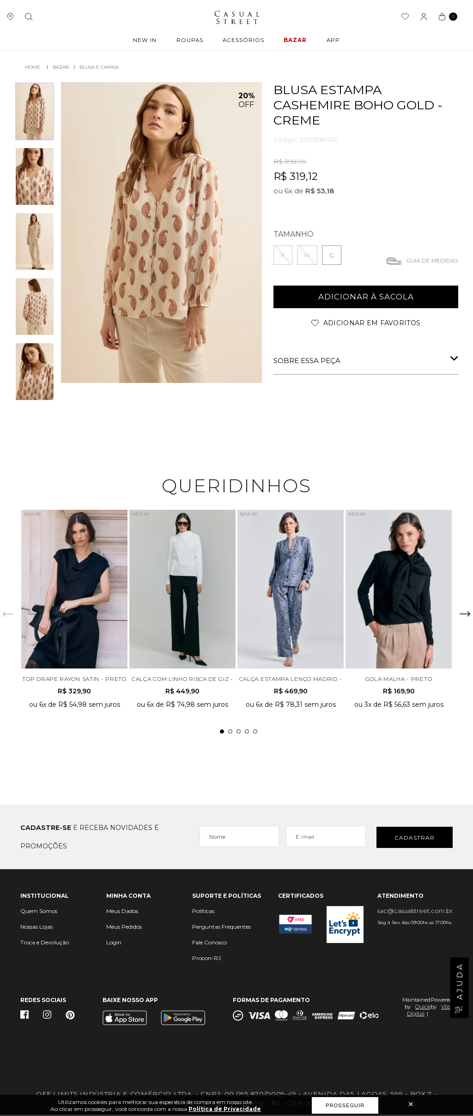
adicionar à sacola (366, 296)
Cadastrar (414, 838)
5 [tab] (255, 733)
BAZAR (294, 41)
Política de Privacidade (224, 1108)
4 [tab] (247, 733)
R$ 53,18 (319, 189)
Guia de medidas (432, 259)
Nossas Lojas (36, 928)
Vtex (447, 1007)
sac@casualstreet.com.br (415, 912)
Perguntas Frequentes (221, 928)
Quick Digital (419, 1011)
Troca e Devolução (44, 943)
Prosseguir (345, 1105)
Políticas (203, 912)
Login (113, 943)
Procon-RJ (206, 959)
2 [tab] (230, 733)
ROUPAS (190, 41)
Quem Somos (38, 912)
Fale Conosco (209, 943)
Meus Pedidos (124, 928)
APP (332, 41)
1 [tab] (222, 733)
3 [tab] (238, 733)
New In (146, 41)
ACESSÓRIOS (244, 41)
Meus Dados (122, 912)
